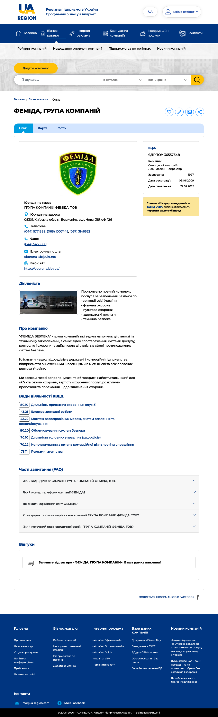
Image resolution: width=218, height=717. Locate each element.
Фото (61, 128)
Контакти (195, 33)
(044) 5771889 (34, 231)
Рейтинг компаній (31, 48)
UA (150, 11)
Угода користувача (26, 652)
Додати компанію (36, 68)
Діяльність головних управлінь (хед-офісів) (60, 437)
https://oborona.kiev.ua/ (41, 269)
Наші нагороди (23, 646)
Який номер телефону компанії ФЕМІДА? (54, 492)
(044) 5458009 (35, 244)
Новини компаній (171, 48)
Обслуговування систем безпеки (52, 430)
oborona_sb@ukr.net (40, 257)
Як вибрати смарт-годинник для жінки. (184, 680)
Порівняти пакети (103, 664)
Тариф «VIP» (155, 206)
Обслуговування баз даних (145, 660)
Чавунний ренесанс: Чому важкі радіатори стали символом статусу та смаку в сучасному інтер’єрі (186, 647)
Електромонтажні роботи (45, 412)
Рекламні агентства (41, 451)
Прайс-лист (21, 668)
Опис (23, 128)
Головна (30, 33)
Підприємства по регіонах (130, 48)
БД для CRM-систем (144, 652)
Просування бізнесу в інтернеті (76, 11)
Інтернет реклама (83, 33)
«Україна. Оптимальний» (108, 646)
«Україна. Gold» (102, 652)
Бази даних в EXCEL (144, 646)
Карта (42, 128)
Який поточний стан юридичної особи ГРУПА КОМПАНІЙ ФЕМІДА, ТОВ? (78, 527)
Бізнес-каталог (53, 33)
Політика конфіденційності (25, 660)
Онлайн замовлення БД (147, 668)
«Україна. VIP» (101, 658)
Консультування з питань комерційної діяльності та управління (76, 444)
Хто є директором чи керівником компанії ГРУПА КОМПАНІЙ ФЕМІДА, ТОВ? (81, 515)
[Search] (57, 80)
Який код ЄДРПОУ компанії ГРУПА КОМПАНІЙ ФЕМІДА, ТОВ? (69, 481)
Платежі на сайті (24, 674)
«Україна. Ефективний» (106, 640)
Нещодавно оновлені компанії (77, 48)
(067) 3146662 (80, 231)
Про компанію (23, 640)
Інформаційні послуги (158, 33)
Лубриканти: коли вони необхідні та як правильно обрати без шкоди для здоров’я (186, 666)
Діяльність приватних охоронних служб (57, 405)
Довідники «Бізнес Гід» (146, 640)
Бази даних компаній (119, 33)
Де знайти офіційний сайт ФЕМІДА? (50, 504)
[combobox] (168, 80)
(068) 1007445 (57, 231)
